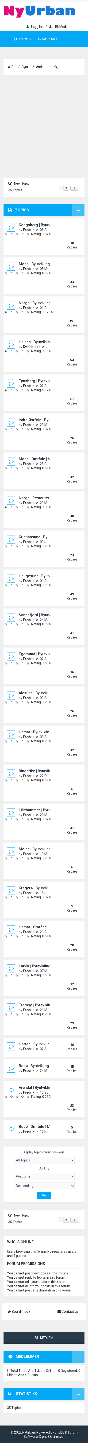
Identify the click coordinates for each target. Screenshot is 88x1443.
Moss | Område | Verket (39, 459)
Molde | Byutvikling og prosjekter (47, 849)
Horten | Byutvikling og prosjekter (47, 1044)
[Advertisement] (44, 126)
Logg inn (35, 27)
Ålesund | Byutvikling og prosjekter (48, 693)
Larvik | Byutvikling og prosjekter (47, 966)
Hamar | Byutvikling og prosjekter (47, 732)
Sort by (44, 1173)
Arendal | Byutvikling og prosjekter (48, 1087)
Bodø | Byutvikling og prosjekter (46, 1066)
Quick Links (19, 39)
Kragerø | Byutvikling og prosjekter (48, 888)
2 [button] (66, 188)
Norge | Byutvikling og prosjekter (47, 303)
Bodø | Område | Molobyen (41, 1126)
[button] (74, 188)
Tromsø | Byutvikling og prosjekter (48, 1005)
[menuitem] (70, 67)
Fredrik (28, 230)
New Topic (18, 183)
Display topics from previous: (44, 1157)
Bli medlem (60, 27)
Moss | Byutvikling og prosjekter (46, 264)
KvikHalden (31, 347)
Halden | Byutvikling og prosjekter (47, 342)
